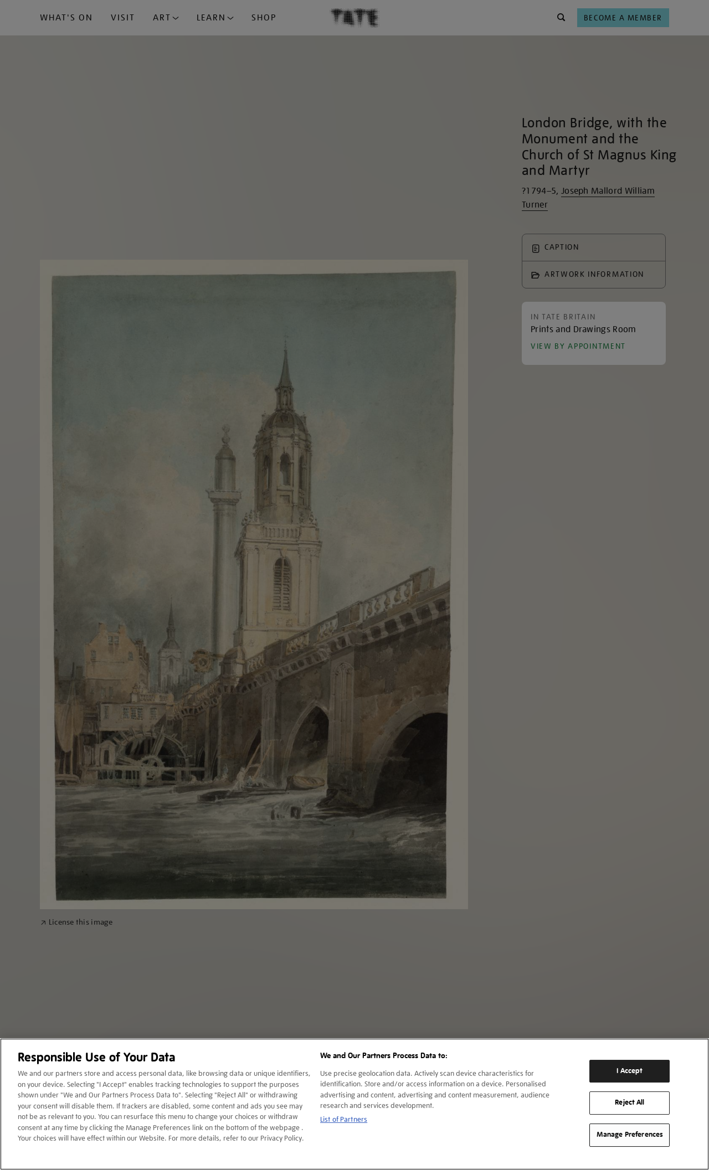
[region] (354, 1104)
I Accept (629, 1071)
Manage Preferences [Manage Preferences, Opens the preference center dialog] (630, 1135)
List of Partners (343, 1119)
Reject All (629, 1103)
